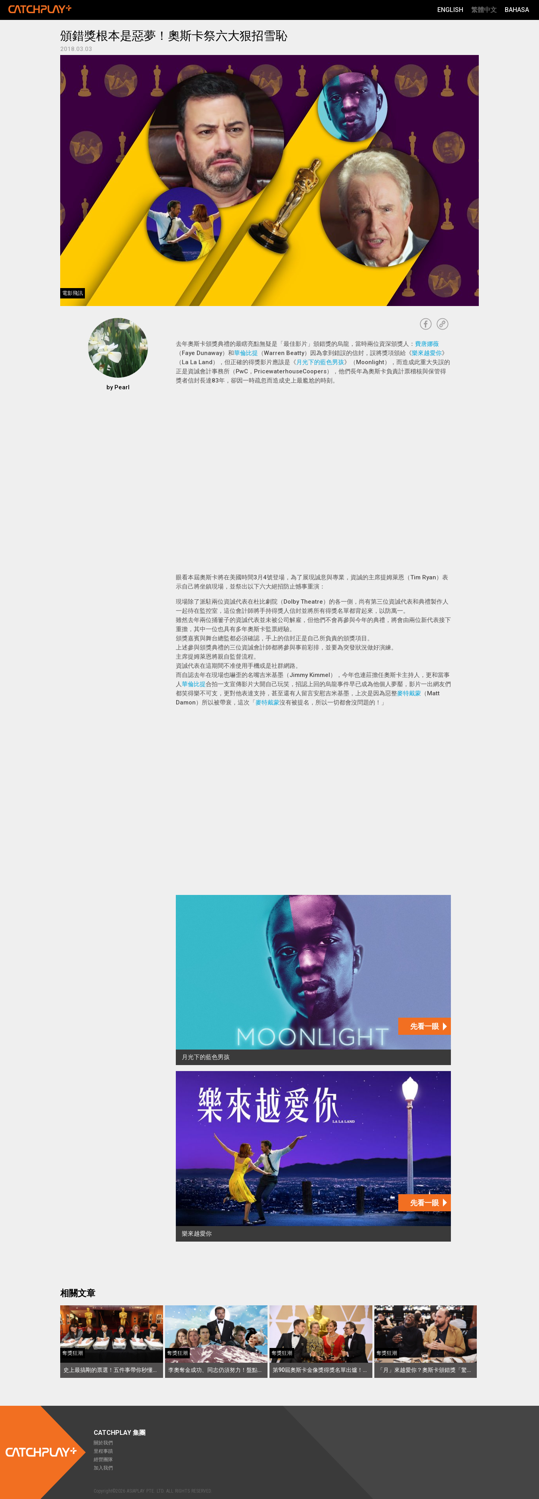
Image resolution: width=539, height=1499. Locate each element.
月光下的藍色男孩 (320, 362)
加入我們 (103, 1468)
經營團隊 (103, 1459)
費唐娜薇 (427, 343)
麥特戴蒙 (409, 693)
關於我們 (103, 1443)
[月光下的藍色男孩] (313, 980)
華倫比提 (246, 353)
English (450, 10)
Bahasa (517, 10)
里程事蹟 (103, 1451)
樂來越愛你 (427, 353)
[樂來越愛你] (313, 1156)
